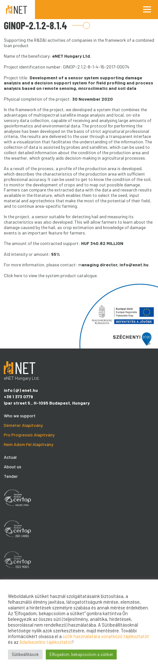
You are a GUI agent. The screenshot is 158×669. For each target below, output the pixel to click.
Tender (11, 476)
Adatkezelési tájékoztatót (45, 642)
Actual (10, 457)
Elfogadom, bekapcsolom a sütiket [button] (81, 654)
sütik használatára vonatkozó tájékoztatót (106, 636)
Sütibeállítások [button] (25, 654)
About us (12, 466)
